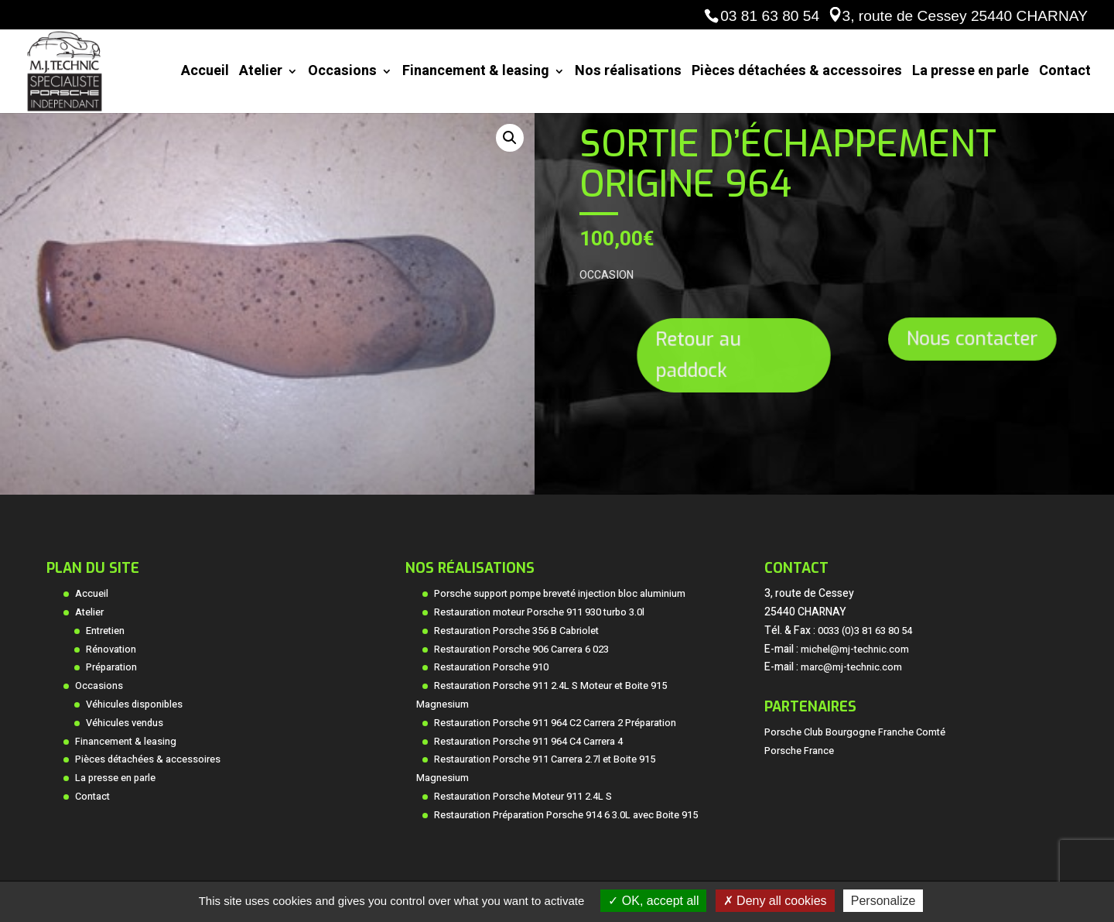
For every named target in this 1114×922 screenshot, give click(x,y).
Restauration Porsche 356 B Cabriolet (516, 631)
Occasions (342, 73)
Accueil (205, 73)
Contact (1065, 73)
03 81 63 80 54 (769, 16)
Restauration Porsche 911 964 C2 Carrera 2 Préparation (555, 723)
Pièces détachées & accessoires (797, 73)
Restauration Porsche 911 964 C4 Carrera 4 (528, 742)
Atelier (260, 73)
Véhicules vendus (124, 723)
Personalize (883, 900)
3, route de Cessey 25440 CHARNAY (965, 16)
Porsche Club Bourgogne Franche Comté (854, 732)
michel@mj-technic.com (855, 649)
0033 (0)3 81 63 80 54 (865, 631)
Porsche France (799, 751)
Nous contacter (971, 339)
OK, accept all (653, 900)
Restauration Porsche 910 (491, 667)
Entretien (105, 631)
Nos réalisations (628, 73)
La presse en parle (970, 73)
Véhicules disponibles (134, 704)
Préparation (111, 667)
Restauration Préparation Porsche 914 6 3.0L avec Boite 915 (566, 815)
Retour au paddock (702, 355)
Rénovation (111, 649)
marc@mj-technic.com (851, 667)
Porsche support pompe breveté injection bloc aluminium (559, 594)
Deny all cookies (775, 900)
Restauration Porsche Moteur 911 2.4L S (523, 797)
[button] (510, 138)
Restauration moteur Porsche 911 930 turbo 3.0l (539, 612)
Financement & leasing (475, 73)
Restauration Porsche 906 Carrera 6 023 (521, 649)
